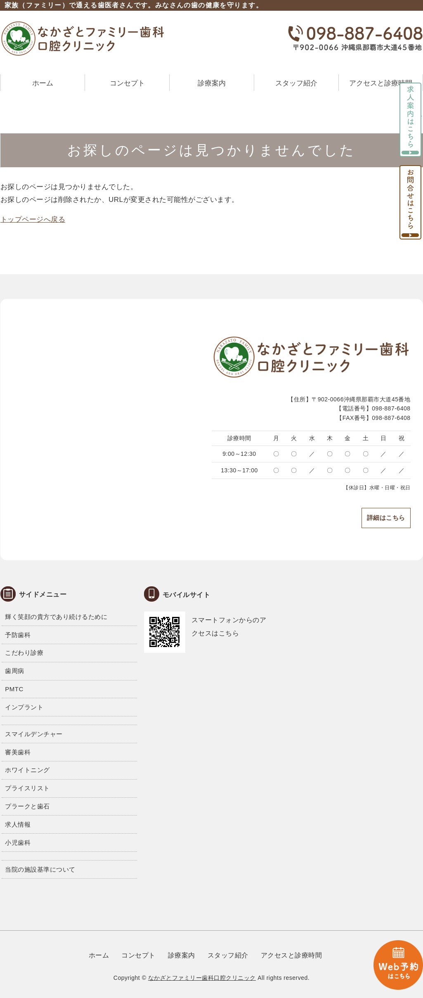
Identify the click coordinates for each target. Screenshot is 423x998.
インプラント (24, 707)
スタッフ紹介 (296, 83)
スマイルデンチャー (34, 733)
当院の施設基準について (40, 869)
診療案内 (212, 83)
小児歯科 (18, 842)
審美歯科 (18, 752)
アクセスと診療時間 (380, 83)
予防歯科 (18, 634)
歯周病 (14, 670)
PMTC (14, 688)
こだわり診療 (24, 652)
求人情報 (18, 824)
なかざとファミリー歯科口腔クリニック (202, 977)
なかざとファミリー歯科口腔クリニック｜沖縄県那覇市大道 (82, 38)
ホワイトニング (27, 769)
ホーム (42, 83)
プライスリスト (27, 788)
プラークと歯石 (27, 806)
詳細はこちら (386, 517)
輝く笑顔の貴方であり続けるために (56, 616)
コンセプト (127, 83)
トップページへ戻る (33, 219)
